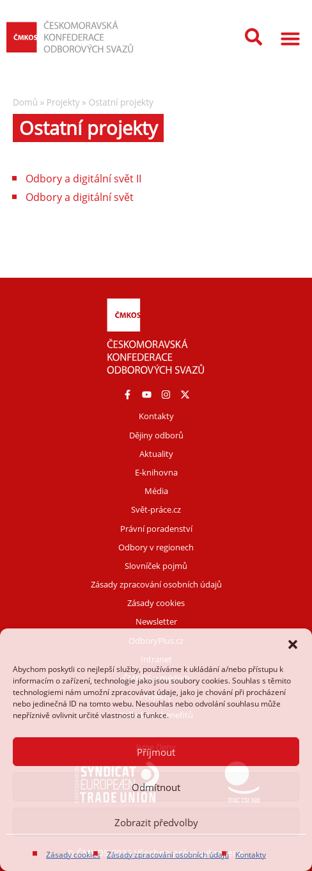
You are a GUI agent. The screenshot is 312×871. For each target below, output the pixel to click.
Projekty (63, 102)
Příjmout (156, 752)
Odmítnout (156, 787)
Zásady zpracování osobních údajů (168, 854)
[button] (292, 644)
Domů (25, 102)
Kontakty (250, 854)
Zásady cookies (73, 854)
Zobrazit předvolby (156, 822)
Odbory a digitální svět (80, 197)
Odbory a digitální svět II (83, 179)
